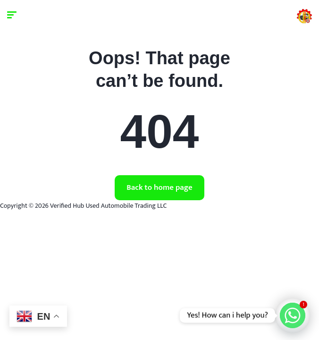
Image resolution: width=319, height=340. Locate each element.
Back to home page (159, 187)
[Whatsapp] (292, 315)
